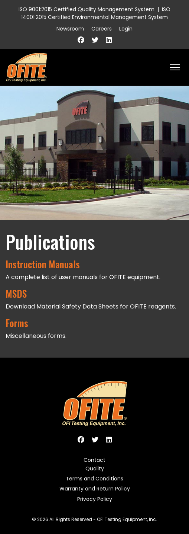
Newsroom (70, 28)
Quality (94, 468)
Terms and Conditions (94, 478)
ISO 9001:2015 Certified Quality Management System (86, 9)
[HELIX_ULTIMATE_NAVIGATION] (175, 67)
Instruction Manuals (43, 264)
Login (126, 28)
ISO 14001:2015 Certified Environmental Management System (95, 13)
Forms (17, 323)
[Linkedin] (109, 40)
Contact (94, 460)
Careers (101, 28)
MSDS (16, 293)
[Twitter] (95, 40)
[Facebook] (81, 40)
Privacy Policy (94, 499)
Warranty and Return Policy (94, 488)
